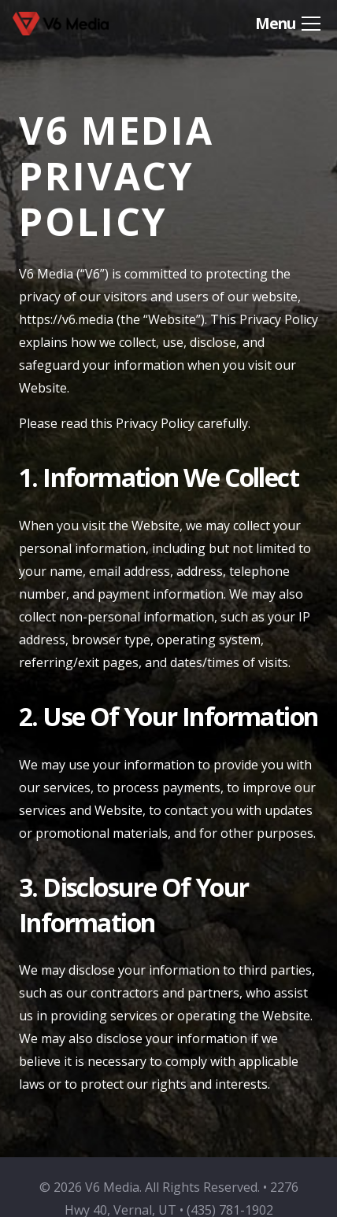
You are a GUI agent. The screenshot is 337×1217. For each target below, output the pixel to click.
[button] (288, 23)
